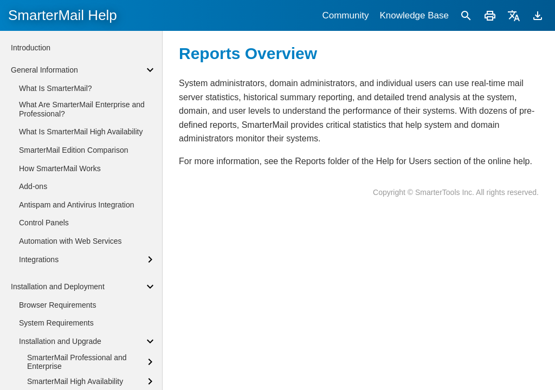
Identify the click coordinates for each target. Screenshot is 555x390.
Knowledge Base (414, 15)
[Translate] (514, 15)
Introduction (30, 47)
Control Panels (44, 222)
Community (345, 15)
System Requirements (56, 322)
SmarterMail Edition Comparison (73, 150)
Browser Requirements (57, 305)
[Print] (490, 15)
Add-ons (33, 186)
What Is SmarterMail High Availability (81, 131)
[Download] (538, 15)
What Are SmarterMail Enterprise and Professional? (82, 109)
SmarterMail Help (62, 15)
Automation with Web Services (70, 241)
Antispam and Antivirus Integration (76, 204)
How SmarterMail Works (60, 168)
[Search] (466, 15)
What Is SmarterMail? (55, 88)
